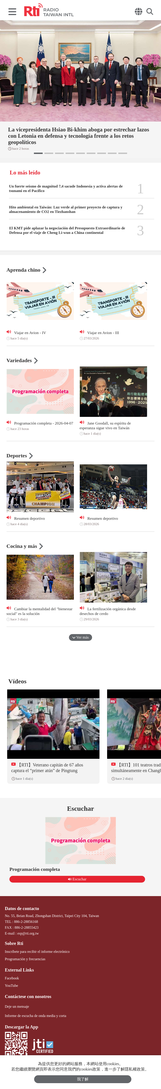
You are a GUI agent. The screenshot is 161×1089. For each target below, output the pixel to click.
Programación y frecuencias (25, 959)
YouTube (11, 985)
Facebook (12, 978)
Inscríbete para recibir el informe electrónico (37, 951)
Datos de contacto (22, 908)
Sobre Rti (14, 943)
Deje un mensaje (17, 1006)
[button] (38, 153)
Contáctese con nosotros (28, 996)
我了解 (82, 1079)
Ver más (80, 637)
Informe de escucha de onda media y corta (35, 1015)
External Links (19, 969)
